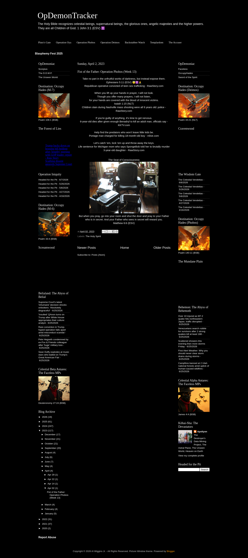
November (50, 439)
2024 (45, 426)
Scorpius (43, 69)
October (49, 443)
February (50, 509)
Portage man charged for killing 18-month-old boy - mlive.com (124, 135)
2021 (45, 524)
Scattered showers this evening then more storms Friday (191, 344)
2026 (45, 417)
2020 (45, 528)
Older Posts (161, 247)
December (50, 434)
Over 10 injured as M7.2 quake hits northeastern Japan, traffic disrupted (190, 319)
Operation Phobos (86, 42)
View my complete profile (191, 455)
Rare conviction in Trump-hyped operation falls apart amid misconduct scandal (52, 330)
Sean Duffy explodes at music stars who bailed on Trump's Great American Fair (53, 355)
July (47, 457)
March (48, 504)
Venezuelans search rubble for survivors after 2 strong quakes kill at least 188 (192, 331)
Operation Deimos (110, 42)
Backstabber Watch (135, 42)
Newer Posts (86, 247)
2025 (45, 421)
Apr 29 (51, 474)
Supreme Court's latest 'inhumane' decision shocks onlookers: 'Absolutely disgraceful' (52, 306)
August (49, 452)
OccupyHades (185, 73)
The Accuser (175, 42)
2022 (45, 519)
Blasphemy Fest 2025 (49, 53)
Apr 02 (51, 488)
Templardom (156, 42)
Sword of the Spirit (187, 77)
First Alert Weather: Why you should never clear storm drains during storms (193, 353)
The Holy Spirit (93, 236)
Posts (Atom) (98, 255)
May (47, 466)
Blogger (171, 551)
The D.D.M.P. (45, 73)
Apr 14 (51, 483)
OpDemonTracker (67, 15)
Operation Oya (63, 42)
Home (124, 247)
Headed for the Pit (47, 179)
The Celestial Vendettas (190, 179)
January (49, 513)
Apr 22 (51, 479)
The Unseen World (48, 77)
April (47, 470)
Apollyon (202, 431)
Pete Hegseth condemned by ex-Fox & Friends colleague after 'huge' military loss (53, 342)
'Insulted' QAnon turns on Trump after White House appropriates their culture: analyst (51, 318)
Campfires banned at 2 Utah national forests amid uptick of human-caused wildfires (193, 366)
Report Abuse (47, 537)
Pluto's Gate (44, 42)
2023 (45, 430)
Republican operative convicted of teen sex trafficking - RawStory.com (123, 86)
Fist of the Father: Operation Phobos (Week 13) (107, 71)
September (51, 448)
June (47, 461)
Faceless (183, 69)
